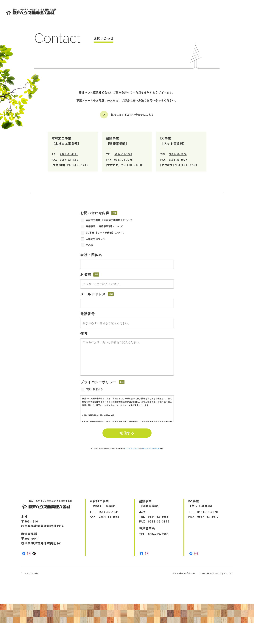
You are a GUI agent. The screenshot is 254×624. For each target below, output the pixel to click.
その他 (89, 245)
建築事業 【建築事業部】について (104, 227)
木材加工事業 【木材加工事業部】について (109, 220)
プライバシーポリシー (183, 574)
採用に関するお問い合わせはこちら (132, 115)
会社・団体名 (91, 255)
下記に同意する (94, 389)
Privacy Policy (132, 448)
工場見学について (95, 239)
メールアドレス (93, 294)
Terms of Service (150, 448)
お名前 (86, 275)
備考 (84, 334)
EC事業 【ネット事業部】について (105, 233)
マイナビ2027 (29, 574)
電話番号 (87, 314)
